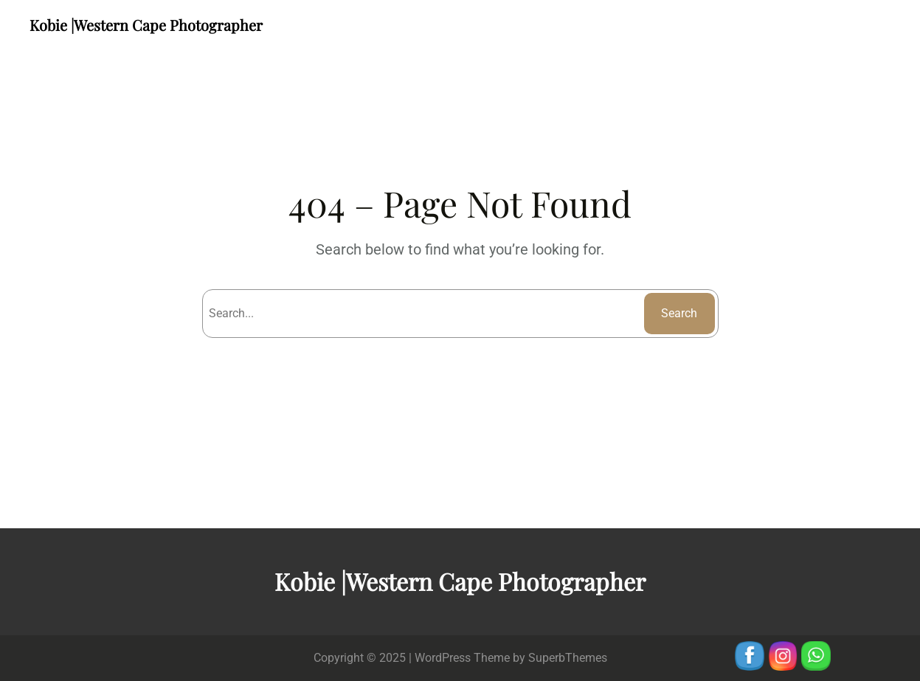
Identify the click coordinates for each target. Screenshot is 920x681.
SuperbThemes (567, 658)
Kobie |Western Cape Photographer (146, 25)
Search (679, 313)
